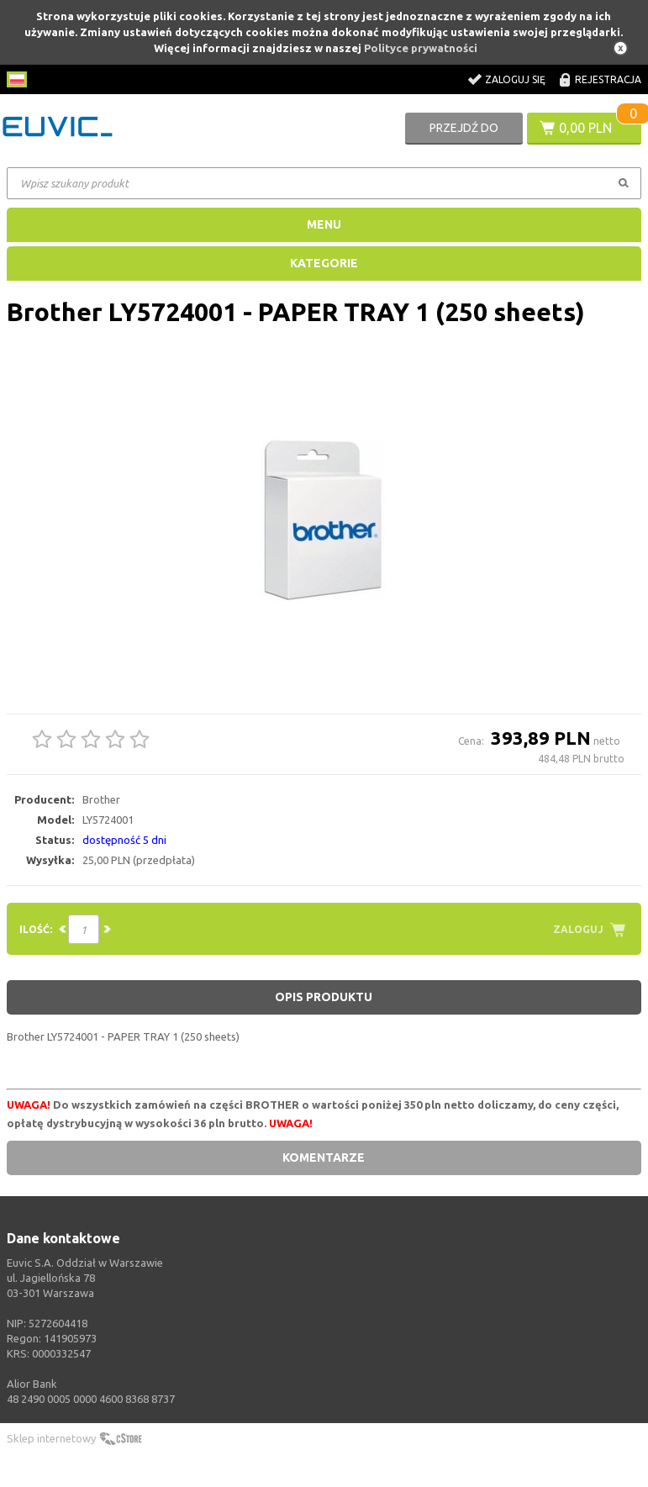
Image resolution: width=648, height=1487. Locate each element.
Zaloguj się (515, 79)
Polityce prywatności (420, 48)
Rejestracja (608, 79)
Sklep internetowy (51, 1438)
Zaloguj (578, 929)
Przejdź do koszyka (463, 133)
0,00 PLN (585, 127)
